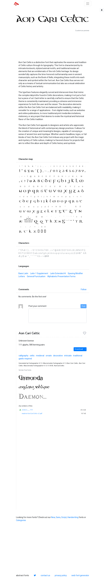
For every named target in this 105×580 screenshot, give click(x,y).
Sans (58, 517)
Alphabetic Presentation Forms (61, 276)
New (53, 517)
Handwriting (72, 517)
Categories (21, 520)
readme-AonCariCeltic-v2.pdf (32, 413)
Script (64, 517)
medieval (40, 355)
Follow (84, 289)
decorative (58, 355)
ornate (49, 355)
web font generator (80, 575)
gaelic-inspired (25, 358)
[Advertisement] (52, 45)
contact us (45, 575)
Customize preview (82, 31)
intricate (68, 355)
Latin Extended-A (58, 273)
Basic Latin (23, 273)
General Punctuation (36, 276)
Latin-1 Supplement (39, 273)
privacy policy (61, 575)
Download (79, 349)
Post (83, 306)
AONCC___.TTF (27, 410)
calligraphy (23, 355)
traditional (77, 355)
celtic (32, 355)
